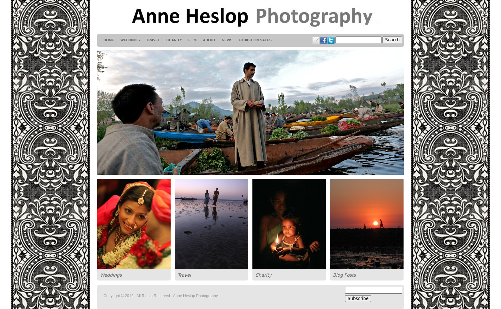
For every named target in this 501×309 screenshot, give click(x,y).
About (209, 40)
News (227, 40)
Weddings (111, 275)
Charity (263, 275)
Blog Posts (344, 275)
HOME (109, 40)
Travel (184, 275)
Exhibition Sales (255, 40)
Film (193, 40)
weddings (130, 40)
